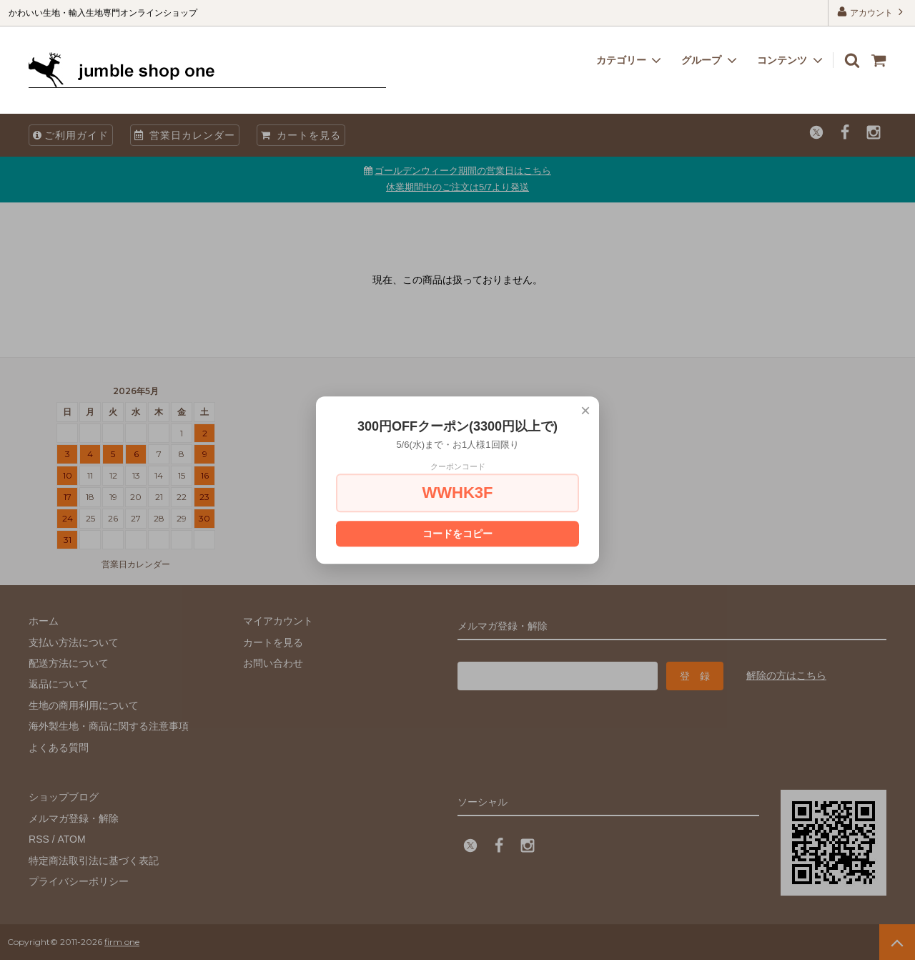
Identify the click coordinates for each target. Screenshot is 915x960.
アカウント (871, 12)
